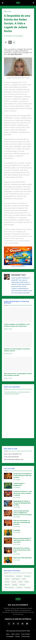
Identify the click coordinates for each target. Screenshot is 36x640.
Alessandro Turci (18, 275)
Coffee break (26, 636)
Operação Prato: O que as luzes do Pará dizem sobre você (22, 550)
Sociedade (19, 587)
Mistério (27, 581)
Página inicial (7, 11)
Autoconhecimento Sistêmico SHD (13, 459)
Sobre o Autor (15, 634)
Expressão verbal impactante (22, 558)
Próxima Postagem (28, 442)
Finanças (14, 581)
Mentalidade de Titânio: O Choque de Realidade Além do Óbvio (22, 503)
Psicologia (22, 584)
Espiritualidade (16, 579)
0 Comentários (19, 36)
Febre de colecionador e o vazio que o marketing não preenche (21, 522)
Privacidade (10, 636)
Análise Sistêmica (9, 576)
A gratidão (16, 530)
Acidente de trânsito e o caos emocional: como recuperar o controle (22, 493)
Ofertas (17, 636)
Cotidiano (7, 579)
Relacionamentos (9, 587)
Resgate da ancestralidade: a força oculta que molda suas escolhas (22, 475)
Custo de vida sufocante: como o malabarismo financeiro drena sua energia (22, 512)
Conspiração (27, 576)
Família (24, 579)
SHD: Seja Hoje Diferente (13, 631)
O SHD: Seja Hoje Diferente (11, 456)
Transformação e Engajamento (19, 484)
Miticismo (7, 584)
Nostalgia (14, 584)
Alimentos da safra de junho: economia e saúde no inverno (17, 350)
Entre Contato (25, 634)
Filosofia (7, 581)
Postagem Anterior (8, 442)
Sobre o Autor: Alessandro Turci (13, 454)
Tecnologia (27, 587)
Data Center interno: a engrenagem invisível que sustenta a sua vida (18, 374)
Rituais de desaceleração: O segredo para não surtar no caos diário (22, 540)
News (8, 634)
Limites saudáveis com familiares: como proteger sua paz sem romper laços (17, 325)
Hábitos (20, 581)
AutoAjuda (19, 576)
